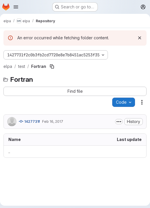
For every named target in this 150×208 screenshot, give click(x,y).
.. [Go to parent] (9, 151)
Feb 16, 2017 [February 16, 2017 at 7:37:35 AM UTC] (52, 121)
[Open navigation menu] (15, 7)
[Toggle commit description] (119, 121)
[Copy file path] (52, 66)
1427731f (29, 121)
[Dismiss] (139, 37)
